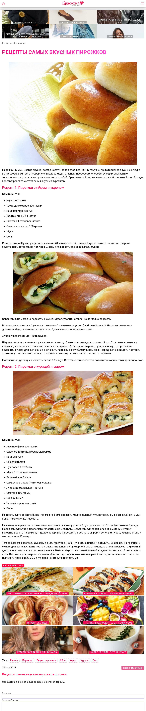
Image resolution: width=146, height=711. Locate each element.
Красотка (7, 43)
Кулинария (20, 43)
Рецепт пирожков (46, 660)
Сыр (95, 660)
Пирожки (27, 660)
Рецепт (14, 660)
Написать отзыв (132, 667)
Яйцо (63, 660)
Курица (84, 660)
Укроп (73, 660)
